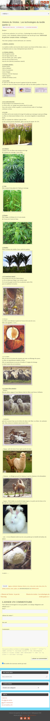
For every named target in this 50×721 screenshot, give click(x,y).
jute (34, 586)
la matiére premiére (31, 27)
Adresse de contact (7, 615)
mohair (4, 588)
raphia (15, 588)
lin (45, 586)
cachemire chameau (17, 586)
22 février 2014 (20, 27)
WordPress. (32, 715)
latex (43, 586)
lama (40, 586)
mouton (8, 588)
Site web (4, 622)
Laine (37, 586)
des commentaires (7, 702)
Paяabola (25, 715)
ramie (11, 588)
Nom (4, 608)
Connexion (4, 698)
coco (28, 586)
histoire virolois (10, 27)
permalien (35, 588)
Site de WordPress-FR (7, 705)
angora (10, 586)
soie (19, 588)
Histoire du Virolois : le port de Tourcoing (10, 595)
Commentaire (5, 629)
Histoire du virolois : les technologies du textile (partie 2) (37, 595)
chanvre (24, 586)
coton (31, 586)
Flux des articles (7, 700)
